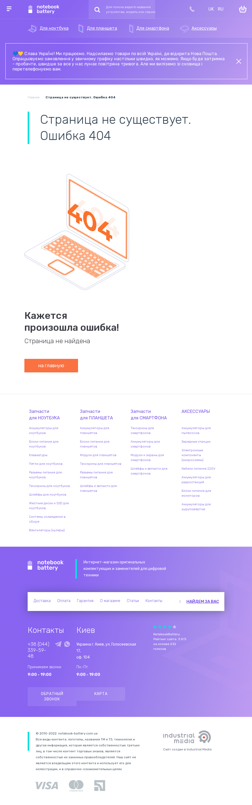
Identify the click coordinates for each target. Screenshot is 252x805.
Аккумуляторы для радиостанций (196, 479)
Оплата (63, 601)
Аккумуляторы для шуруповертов (196, 506)
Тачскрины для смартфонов (142, 430)
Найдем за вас (202, 601)
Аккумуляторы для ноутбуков (43, 430)
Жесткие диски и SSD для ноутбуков (49, 505)
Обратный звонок (52, 697)
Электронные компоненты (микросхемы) (192, 455)
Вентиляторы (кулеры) (47, 530)
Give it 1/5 (155, 626)
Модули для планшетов (98, 455)
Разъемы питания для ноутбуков (45, 474)
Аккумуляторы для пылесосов (196, 430)
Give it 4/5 (169, 626)
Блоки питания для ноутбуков (44, 444)
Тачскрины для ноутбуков (49, 486)
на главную (51, 366)
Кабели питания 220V (198, 468)
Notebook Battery (46, 565)
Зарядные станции (196, 441)
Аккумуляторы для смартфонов (145, 444)
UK (211, 9)
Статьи (133, 601)
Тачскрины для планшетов (100, 464)
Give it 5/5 (174, 626)
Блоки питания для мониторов (196, 493)
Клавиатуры (38, 455)
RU (221, 9)
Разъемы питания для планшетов (96, 474)
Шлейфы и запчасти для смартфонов (149, 471)
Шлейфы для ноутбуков (47, 494)
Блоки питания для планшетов (94, 444)
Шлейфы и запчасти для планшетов (98, 488)
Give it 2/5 (159, 626)
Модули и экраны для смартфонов (147, 457)
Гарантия (85, 601)
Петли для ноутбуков (46, 464)
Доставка (42, 601)
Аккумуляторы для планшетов (94, 430)
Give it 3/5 (164, 626)
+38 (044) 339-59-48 (38, 650)
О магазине (110, 601)
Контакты (154, 601)
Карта (101, 694)
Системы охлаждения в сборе (47, 519)
